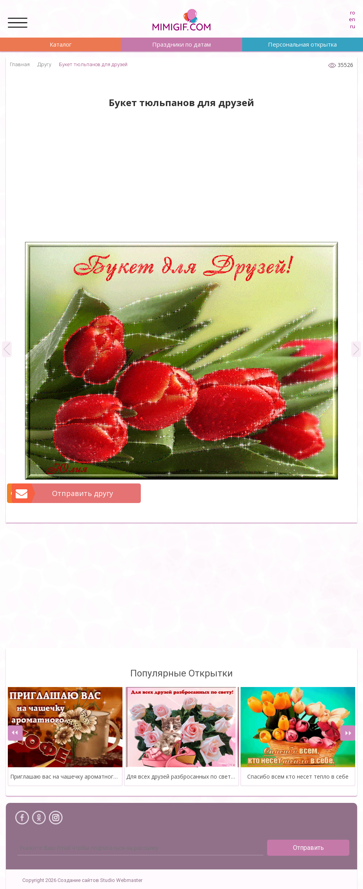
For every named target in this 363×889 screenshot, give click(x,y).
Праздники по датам (181, 44)
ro (352, 12)
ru (352, 26)
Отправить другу (63, 493)
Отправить (308, 847)
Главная (20, 64)
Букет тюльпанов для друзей (93, 64)
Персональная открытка (302, 44)
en (352, 19)
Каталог (61, 44)
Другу (44, 64)
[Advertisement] (181, 179)
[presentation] (15, 733)
